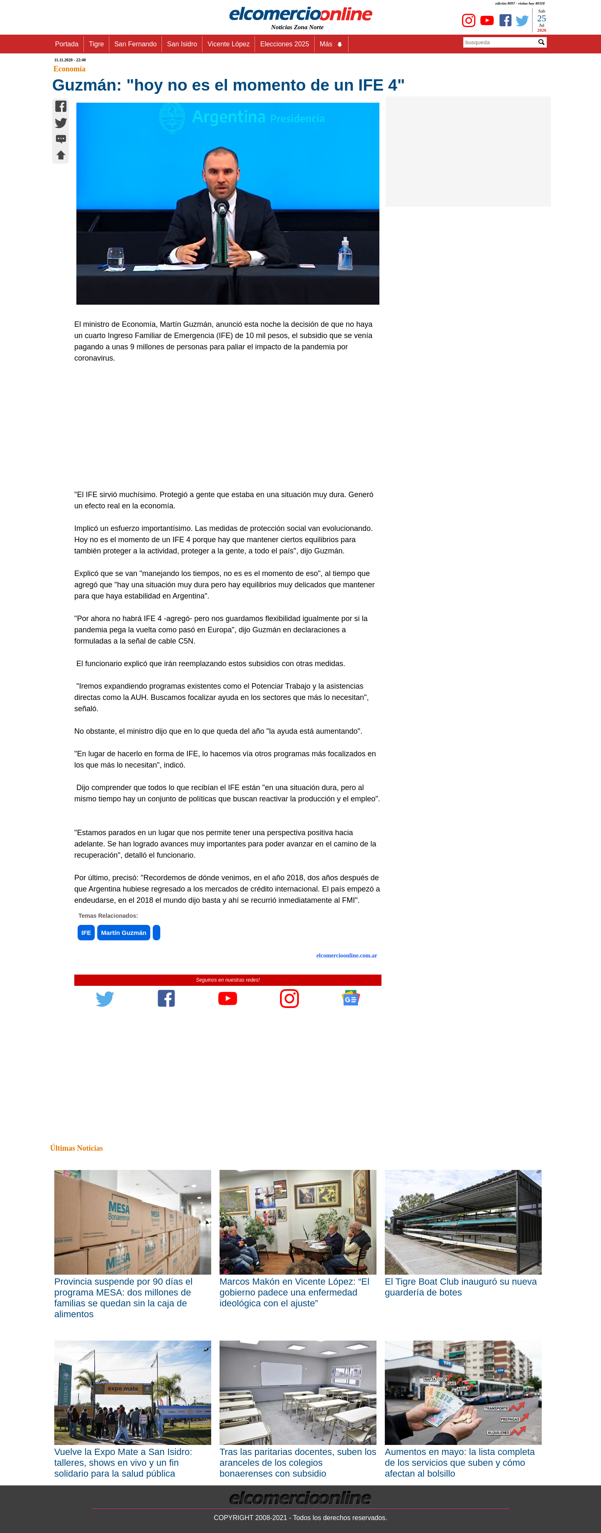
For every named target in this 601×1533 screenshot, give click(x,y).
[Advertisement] (223, 426)
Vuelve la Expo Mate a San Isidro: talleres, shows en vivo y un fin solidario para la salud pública (123, 1463)
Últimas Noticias (76, 1148)
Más (331, 44)
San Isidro (182, 44)
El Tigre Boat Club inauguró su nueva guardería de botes (461, 1287)
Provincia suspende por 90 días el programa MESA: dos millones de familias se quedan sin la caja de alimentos (123, 1297)
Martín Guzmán (123, 932)
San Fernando (135, 44)
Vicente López (228, 44)
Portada (66, 44)
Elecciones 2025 (284, 44)
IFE (86, 932)
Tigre (96, 44)
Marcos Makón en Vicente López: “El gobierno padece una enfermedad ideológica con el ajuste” (294, 1292)
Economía (69, 69)
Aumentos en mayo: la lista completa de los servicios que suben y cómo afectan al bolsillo (460, 1463)
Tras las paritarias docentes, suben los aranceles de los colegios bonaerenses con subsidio (298, 1463)
